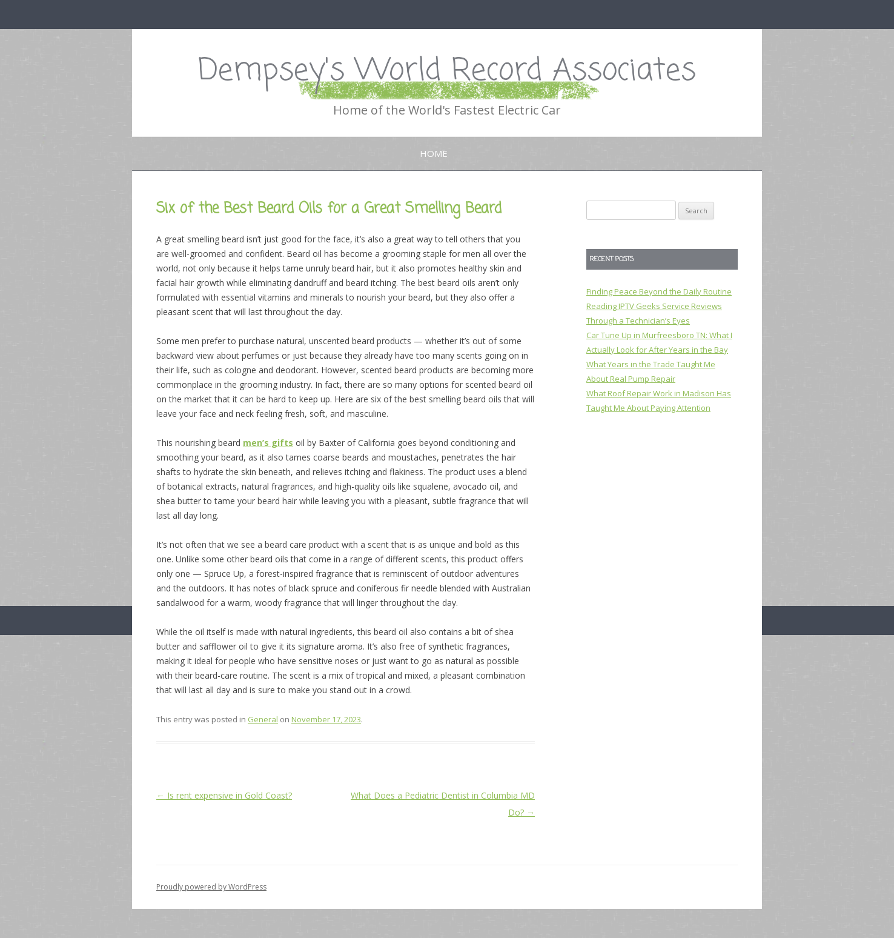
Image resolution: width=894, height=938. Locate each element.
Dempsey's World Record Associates (447, 71)
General (263, 719)
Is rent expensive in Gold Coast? (224, 795)
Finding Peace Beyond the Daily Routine (659, 291)
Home (434, 153)
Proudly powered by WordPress (211, 887)
